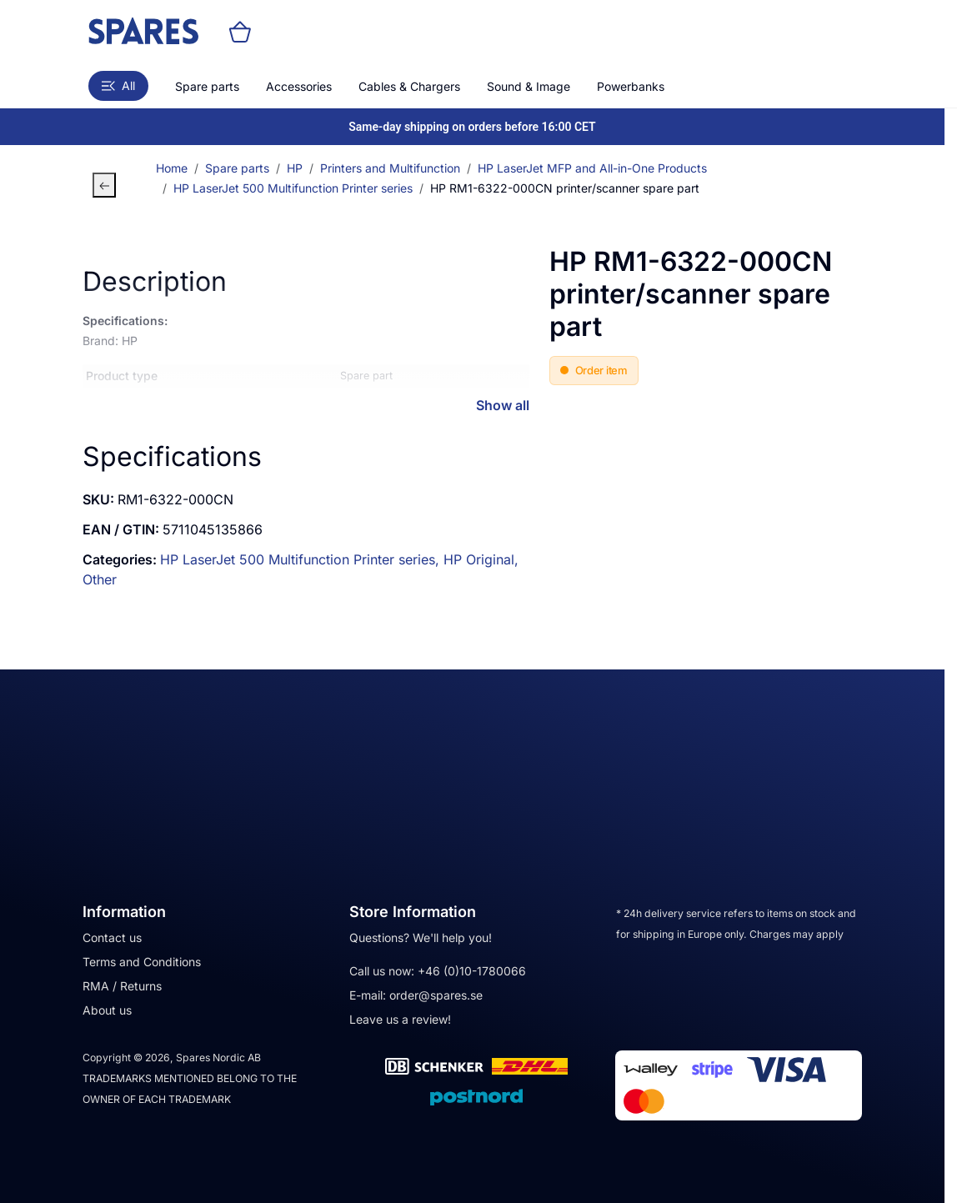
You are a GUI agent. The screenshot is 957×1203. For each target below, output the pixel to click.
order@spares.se (436, 995)
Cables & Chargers (409, 86)
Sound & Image (528, 86)
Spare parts (207, 86)
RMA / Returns (122, 986)
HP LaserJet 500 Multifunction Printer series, (301, 559)
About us (107, 1010)
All (118, 85)
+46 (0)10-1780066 (472, 971)
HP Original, (481, 559)
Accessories (299, 86)
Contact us (112, 937)
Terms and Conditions (142, 962)
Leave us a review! (400, 1019)
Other (100, 579)
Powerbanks (630, 86)
